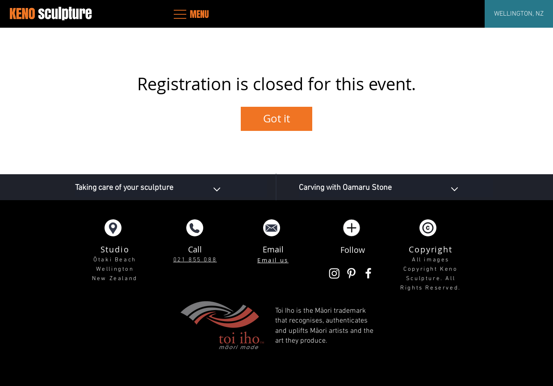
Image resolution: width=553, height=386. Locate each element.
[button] (180, 14)
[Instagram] (334, 273)
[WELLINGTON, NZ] (519, 14)
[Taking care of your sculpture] (171, 188)
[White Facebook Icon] (368, 273)
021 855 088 (195, 260)
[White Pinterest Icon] (351, 273)
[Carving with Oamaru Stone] (396, 188)
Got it (276, 118)
